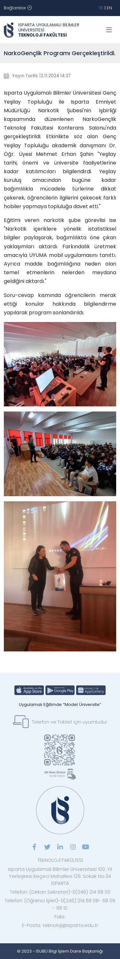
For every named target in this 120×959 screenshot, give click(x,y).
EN (109, 8)
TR (100, 8)
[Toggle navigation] (18, 8)
